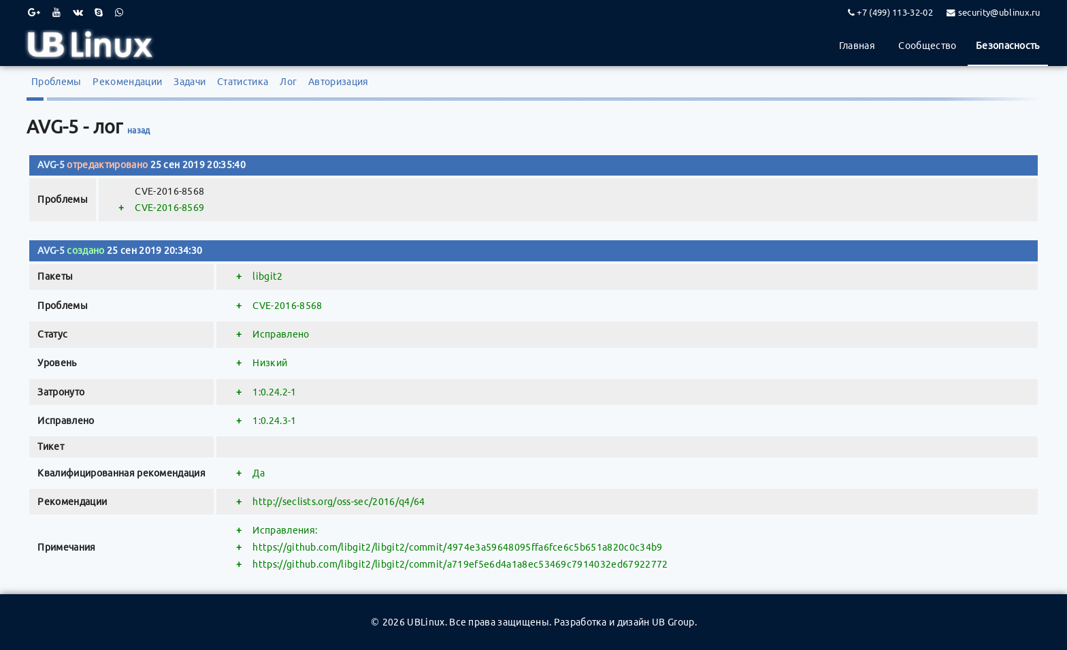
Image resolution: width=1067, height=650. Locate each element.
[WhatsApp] (119, 12)
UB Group (673, 622)
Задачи (190, 81)
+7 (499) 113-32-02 (895, 12)
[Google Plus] (34, 12)
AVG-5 (51, 164)
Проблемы (56, 81)
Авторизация (338, 81)
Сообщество (927, 45)
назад (138, 130)
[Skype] (99, 12)
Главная (857, 45)
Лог (288, 81)
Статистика (242, 81)
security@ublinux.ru (999, 12)
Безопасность (1008, 45)
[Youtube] (56, 12)
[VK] (78, 12)
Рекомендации (127, 81)
